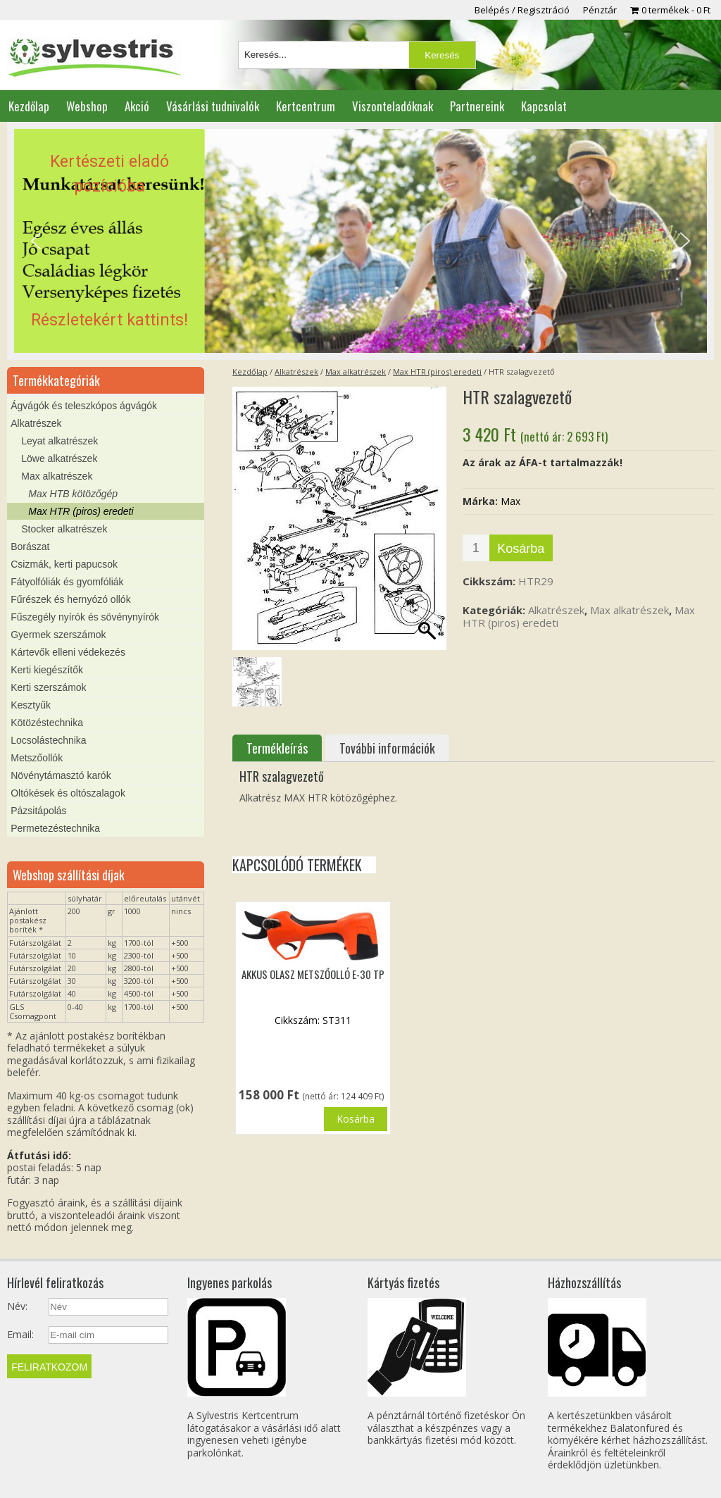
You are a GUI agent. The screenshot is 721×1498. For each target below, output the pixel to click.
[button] (360, 241)
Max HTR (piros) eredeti (437, 371)
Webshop (87, 106)
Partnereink (477, 106)
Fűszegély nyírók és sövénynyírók (85, 617)
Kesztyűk (31, 705)
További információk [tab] (387, 748)
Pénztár (600, 10)
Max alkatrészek (355, 371)
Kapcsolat (544, 106)
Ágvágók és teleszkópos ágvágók (84, 405)
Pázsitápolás (38, 810)
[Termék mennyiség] (476, 548)
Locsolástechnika (48, 740)
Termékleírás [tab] (277, 748)
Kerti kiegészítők (47, 669)
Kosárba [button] (356, 1118)
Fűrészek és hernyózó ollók (70, 599)
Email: (20, 1334)
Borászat (30, 546)
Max (510, 501)
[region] (360, 241)
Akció (137, 106)
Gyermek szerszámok (58, 634)
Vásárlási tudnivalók (212, 106)
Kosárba (520, 549)
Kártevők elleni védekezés (68, 652)
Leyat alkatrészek (59, 441)
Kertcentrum (305, 106)
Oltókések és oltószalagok (68, 793)
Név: (17, 1306)
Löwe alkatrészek (59, 458)
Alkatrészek (296, 371)
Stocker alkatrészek (64, 529)
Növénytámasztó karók (61, 775)
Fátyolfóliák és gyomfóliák (67, 581)
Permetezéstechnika (55, 828)
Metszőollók (37, 757)
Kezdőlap (28, 106)
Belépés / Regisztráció (522, 10)
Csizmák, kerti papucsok (64, 564)
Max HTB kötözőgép (73, 493)
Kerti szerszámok (48, 687)
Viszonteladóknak (392, 106)
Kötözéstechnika (47, 722)
